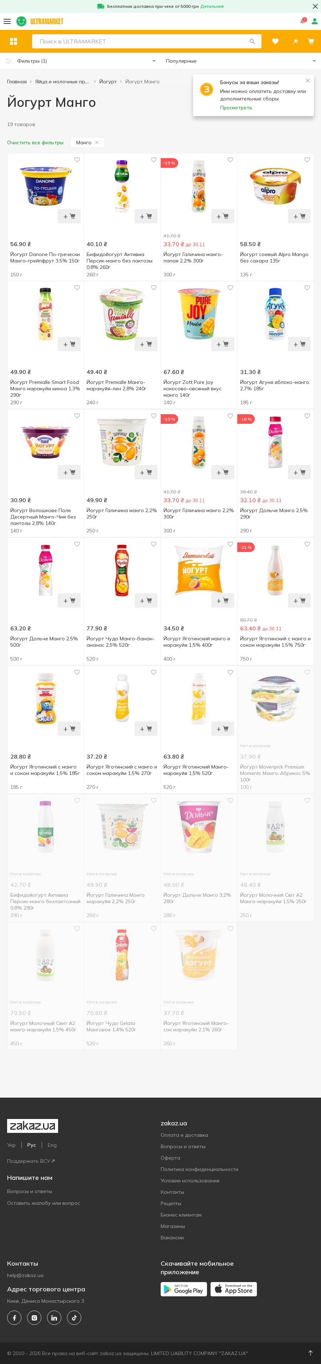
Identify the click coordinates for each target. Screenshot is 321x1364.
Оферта (170, 1158)
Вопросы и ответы (29, 1191)
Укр (11, 1145)
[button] (252, 41)
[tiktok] (74, 1318)
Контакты (172, 1192)
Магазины (173, 1226)
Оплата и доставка (184, 1135)
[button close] (315, 6)
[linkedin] (54, 1318)
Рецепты (171, 1203)
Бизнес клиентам (181, 1215)
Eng (52, 1145)
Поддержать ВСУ (31, 1161)
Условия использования (190, 1180)
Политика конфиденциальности (199, 1169)
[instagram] (34, 1318)
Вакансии (172, 1237)
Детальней (212, 6)
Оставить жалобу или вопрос (43, 1203)
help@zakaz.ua (25, 1275)
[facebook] (14, 1318)
